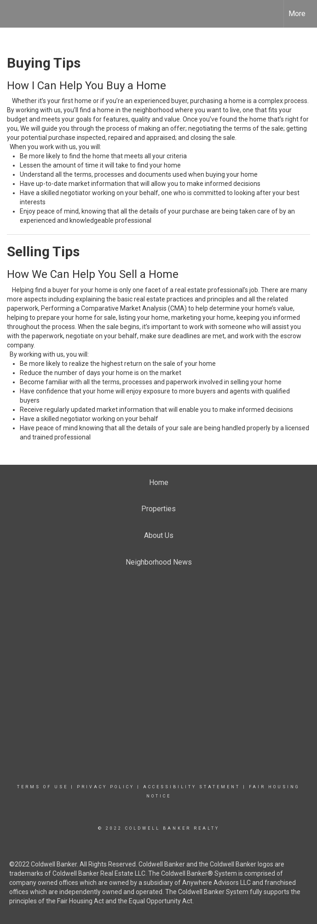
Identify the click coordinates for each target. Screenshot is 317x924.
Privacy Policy (105, 787)
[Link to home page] (12, 14)
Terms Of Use (42, 787)
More (296, 13)
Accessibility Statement (191, 787)
